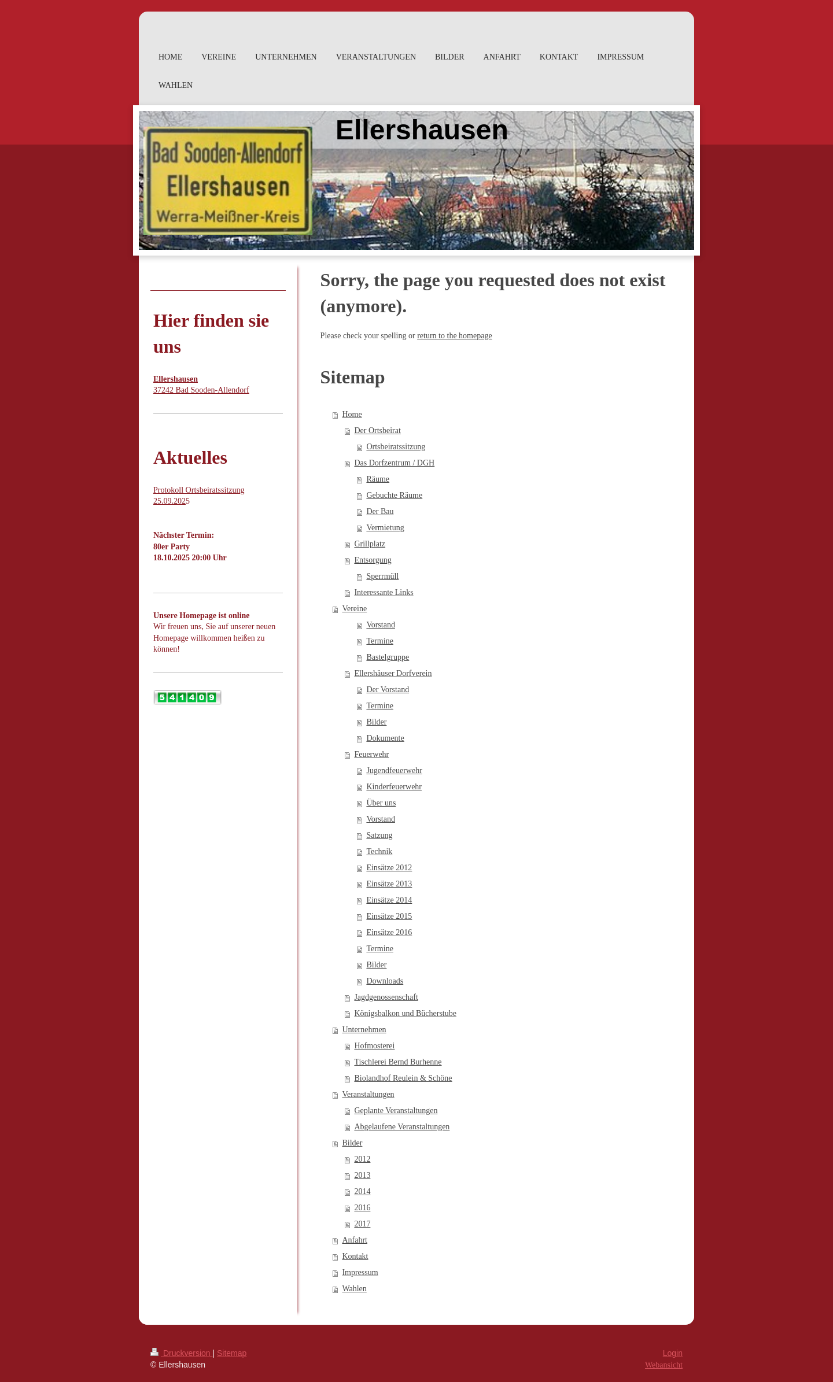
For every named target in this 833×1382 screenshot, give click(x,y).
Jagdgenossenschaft (386, 997)
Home (352, 414)
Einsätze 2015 (389, 916)
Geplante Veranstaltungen (395, 1110)
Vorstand (380, 624)
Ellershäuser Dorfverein (393, 673)
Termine (379, 641)
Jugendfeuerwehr (394, 770)
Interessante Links (383, 592)
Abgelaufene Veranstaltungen (401, 1126)
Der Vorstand (387, 689)
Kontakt (355, 1256)
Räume (377, 479)
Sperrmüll (382, 576)
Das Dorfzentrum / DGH (394, 463)
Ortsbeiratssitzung (395, 446)
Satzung (379, 835)
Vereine (354, 608)
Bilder (376, 722)
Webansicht (664, 1365)
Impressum (360, 1272)
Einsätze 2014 (389, 900)
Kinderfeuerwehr (394, 786)
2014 (362, 1191)
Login (673, 1353)
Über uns (381, 803)
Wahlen (354, 1288)
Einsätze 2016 (389, 932)
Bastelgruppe (387, 657)
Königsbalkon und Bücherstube (405, 1013)
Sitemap (231, 1353)
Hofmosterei (374, 1045)
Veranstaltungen (368, 1094)
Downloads (384, 981)
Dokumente (385, 738)
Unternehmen (364, 1029)
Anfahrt (354, 1240)
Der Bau (379, 511)
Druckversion (181, 1353)
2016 (362, 1207)
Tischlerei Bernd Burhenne (397, 1062)
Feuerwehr (371, 754)
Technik (379, 851)
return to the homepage (454, 335)
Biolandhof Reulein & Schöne (403, 1078)
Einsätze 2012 (389, 867)
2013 (362, 1175)
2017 (362, 1224)
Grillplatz (369, 544)
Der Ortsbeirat (377, 430)
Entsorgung (372, 560)
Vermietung (385, 527)
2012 (362, 1159)
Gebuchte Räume (394, 495)
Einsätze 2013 (389, 884)
